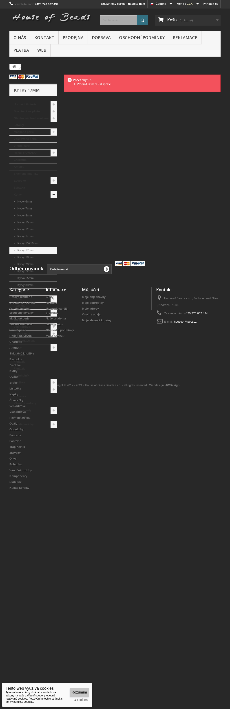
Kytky (18, 194)
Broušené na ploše (27, 111)
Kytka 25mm (25, 278)
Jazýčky (19, 382)
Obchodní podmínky (142, 37)
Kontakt (44, 37)
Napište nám (54, 509)
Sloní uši (20, 417)
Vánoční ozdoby (25, 403)
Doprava (101, 37)
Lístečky (19, 306)
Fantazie (19, 361)
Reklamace (185, 37)
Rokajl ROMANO (25, 152)
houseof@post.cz (185, 506)
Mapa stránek (55, 520)
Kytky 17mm (25, 250)
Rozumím (79, 692)
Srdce (18, 299)
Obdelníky (21, 354)
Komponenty (22, 410)
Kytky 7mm (24, 208)
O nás (19, 37)
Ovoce (18, 292)
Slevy (49, 481)
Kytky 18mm (25, 257)
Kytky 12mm (25, 229)
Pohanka (20, 396)
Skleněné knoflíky (26, 173)
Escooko (20, 180)
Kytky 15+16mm (27, 243)
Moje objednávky (94, 481)
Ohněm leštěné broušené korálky (31, 122)
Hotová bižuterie (25, 104)
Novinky (51, 487)
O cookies (81, 700)
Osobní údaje (91, 499)
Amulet (19, 166)
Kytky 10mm (25, 222)
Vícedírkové (22, 333)
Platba (21, 50)
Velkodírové (22, 326)
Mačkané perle (24, 132)
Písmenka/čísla (24, 340)
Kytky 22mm (25, 271)
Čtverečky (21, 319)
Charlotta (20, 159)
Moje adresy (90, 493)
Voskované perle (25, 139)
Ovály (18, 347)
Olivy (17, 389)
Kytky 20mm (25, 264)
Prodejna (73, 37)
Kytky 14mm (25, 236)
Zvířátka (19, 187)
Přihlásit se (210, 3)
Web (41, 50)
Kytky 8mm (24, 215)
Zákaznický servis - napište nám (123, 3)
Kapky (18, 313)
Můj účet (91, 474)
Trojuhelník (21, 375)
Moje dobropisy (93, 487)
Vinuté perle (22, 146)
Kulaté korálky (24, 424)
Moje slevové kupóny (96, 504)
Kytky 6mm (24, 201)
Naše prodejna (56, 503)
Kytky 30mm (25, 285)
